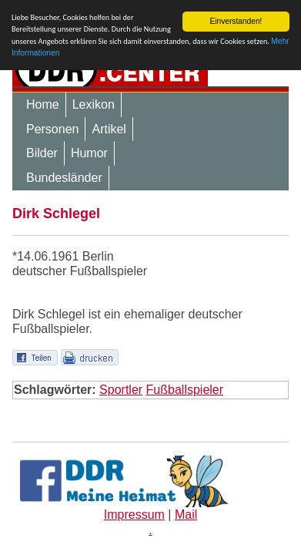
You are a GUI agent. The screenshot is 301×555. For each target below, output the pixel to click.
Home (42, 104)
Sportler (120, 389)
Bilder (42, 153)
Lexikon (93, 104)
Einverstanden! (235, 21)
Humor (89, 153)
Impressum (134, 514)
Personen (52, 129)
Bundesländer (64, 177)
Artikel (108, 129)
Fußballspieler (184, 389)
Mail (186, 514)
